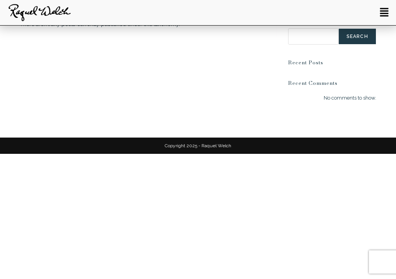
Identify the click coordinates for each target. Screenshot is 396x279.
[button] (384, 12)
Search (357, 36)
